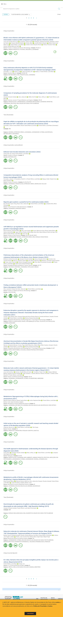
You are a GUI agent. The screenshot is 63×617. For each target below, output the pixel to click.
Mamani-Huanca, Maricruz (10, 400)
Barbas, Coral (7, 402)
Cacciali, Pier (26, 536)
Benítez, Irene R (7, 535)
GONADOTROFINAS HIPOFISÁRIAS (34, 350)
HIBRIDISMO (40, 378)
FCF (30, 182)
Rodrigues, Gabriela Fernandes (41, 41)
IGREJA (15, 567)
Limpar (59, 14)
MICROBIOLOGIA (12, 157)
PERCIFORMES (16, 350)
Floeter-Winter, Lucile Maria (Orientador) (48, 125)
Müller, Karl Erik (32, 97)
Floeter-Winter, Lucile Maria (17, 44)
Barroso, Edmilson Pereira (19, 260)
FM (37, 47)
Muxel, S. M (17, 71)
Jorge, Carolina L (27, 373)
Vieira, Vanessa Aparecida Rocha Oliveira (25, 316)
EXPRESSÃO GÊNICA (19, 132)
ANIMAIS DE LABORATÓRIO (15, 430)
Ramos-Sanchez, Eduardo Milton (11, 230)
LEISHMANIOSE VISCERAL (14, 237)
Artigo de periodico (9, 31)
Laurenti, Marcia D (35, 373)
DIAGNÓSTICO (29, 513)
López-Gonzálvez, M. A (27, 71)
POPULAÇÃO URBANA (32, 267)
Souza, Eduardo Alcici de (41, 259)
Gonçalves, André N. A (20, 179)
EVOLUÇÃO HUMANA (28, 567)
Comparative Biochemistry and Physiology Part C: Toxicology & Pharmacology (27, 319)
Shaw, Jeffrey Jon (42, 97)
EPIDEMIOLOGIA (43, 459)
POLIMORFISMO (33, 378)
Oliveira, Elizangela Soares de (25, 262)
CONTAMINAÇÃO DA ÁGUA (32, 321)
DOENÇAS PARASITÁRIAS (41, 237)
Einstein (9, 429)
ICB (23, 73)
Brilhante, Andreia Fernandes (11, 259)
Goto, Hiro (25, 233)
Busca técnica (53, 599)
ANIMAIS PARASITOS (13, 49)
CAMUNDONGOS (21, 101)
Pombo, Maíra (29, 43)
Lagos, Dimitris (19, 232)
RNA (18, 74)
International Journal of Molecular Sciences (18, 403)
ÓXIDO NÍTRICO (52, 405)
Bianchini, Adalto (33, 345)
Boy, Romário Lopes (8, 203)
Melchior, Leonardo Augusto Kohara (50, 260)
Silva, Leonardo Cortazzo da (10, 289)
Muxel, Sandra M (8, 180)
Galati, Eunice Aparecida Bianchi (23, 263)
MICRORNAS (15, 133)
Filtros (6, 14)
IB (38, 47)
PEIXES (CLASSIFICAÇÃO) (14, 321)
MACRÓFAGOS (48, 132)
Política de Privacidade (44, 599)
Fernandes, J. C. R (8, 71)
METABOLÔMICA (12, 74)
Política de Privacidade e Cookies (42, 606)
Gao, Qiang (12, 153)
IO (40, 47)
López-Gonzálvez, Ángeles (17, 402)
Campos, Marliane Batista (17, 43)
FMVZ (35, 235)
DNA (18, 103)
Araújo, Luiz (22, 563)
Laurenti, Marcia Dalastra (41, 43)
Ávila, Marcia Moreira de (34, 260)
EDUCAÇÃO (20, 567)
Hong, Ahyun (17, 203)
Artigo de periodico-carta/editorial (13, 145)
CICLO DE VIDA (12, 292)
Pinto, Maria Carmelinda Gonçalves (43, 262)
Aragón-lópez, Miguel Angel (43, 536)
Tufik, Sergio (35, 427)
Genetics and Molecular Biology (15, 376)
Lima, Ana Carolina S (9, 372)
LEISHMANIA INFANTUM (46, 101)
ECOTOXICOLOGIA (50, 321)
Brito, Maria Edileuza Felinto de (44, 232)
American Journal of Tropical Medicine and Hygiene (20, 100)
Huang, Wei (6, 153)
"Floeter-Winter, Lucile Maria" (20, 14)
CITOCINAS (22, 49)
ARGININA (10, 132)
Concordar (30, 613)
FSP (40, 265)
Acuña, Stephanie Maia (35, 400)
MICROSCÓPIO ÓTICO (9, 541)
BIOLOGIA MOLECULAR (34, 405)
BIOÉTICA (36, 430)
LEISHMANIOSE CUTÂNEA (38, 132)
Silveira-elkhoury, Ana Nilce (31, 535)
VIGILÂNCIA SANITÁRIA (14, 267)
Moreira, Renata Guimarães (31, 318)
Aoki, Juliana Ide (23, 97)
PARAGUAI (47, 541)
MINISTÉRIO (37, 567)
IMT (32, 235)
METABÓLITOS (19, 405)
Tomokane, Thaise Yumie (26, 41)
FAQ (37, 598)
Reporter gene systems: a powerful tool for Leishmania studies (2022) (26, 202)
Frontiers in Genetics (13, 155)
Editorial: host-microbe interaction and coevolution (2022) (22, 152)
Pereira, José (19, 536)
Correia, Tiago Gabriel (9, 316)
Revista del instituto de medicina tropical (17, 538)
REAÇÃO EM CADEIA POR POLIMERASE (29, 103)
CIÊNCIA (10, 567)
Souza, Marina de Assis (39, 230)
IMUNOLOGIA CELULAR (40, 183)
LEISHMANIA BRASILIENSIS (33, 101)
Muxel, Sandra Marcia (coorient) (29, 125)
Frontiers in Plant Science (14, 235)
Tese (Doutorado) (8, 115)
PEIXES (23, 321)
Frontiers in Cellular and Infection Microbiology (19, 47)
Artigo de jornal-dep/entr (10, 553)
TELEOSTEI (42, 321)
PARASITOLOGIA (24, 74)
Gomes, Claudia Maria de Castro (11, 46)
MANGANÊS (12, 323)
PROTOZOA (13, 103)
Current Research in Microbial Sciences (17, 206)
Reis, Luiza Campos (26, 230)
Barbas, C (37, 71)
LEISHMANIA (35, 49)
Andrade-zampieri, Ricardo (18, 535)
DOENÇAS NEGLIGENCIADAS (15, 513)
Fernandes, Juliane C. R (9, 179)
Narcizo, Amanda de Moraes (42, 316)
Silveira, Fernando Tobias (49, 44)
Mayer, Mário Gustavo (43, 345)
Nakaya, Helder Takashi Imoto (49, 179)
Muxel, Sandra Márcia (9, 481)
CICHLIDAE (23, 350)
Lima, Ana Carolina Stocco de (11, 41)
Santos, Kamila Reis (8, 232)
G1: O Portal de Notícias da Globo (16, 565)
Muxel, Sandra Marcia (50, 230)
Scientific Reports (12, 73)
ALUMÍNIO (6, 323)
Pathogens (10, 455)
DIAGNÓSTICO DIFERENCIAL (22, 541)
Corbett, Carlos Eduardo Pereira (33, 44)
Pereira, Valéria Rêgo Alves (29, 232)
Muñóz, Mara (33, 536)
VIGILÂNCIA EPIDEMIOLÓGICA (36, 541)
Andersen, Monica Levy (9, 427)
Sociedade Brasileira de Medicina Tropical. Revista (20, 265)
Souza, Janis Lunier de (10, 262)
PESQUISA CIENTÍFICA (28, 430)
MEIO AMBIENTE (28, 457)
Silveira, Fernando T (45, 373)
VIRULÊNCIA (28, 49)
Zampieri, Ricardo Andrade (10, 97)
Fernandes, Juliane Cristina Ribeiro (12, 125)
